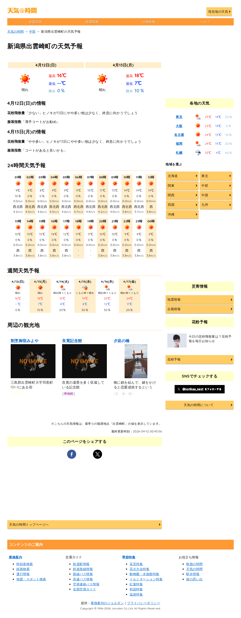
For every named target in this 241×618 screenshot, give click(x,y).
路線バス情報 (83, 574)
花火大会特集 (139, 569)
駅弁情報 (192, 574)
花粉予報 (174, 359)
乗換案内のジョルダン (107, 603)
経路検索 (23, 569)
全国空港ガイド (84, 589)
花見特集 (136, 564)
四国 (171, 205)
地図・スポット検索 (31, 579)
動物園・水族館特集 (144, 574)
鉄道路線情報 (83, 569)
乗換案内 (15, 557)
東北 (204, 176)
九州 (204, 205)
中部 (32, 31)
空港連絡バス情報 (86, 584)
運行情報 (23, 574)
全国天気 (35, 22)
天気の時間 (15, 31)
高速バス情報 (83, 579)
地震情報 (92, 22)
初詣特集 (136, 589)
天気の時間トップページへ (29, 524)
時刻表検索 (24, 564)
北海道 (173, 176)
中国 (204, 195)
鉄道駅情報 (81, 564)
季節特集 (128, 557)
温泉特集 (136, 594)
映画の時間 (194, 564)
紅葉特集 (136, 584)
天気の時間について (198, 405)
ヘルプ (206, 22)
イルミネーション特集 (146, 579)
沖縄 (171, 214)
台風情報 (148, 22)
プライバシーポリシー (143, 603)
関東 (171, 186)
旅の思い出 (194, 579)
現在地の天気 (218, 12)
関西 (171, 195)
